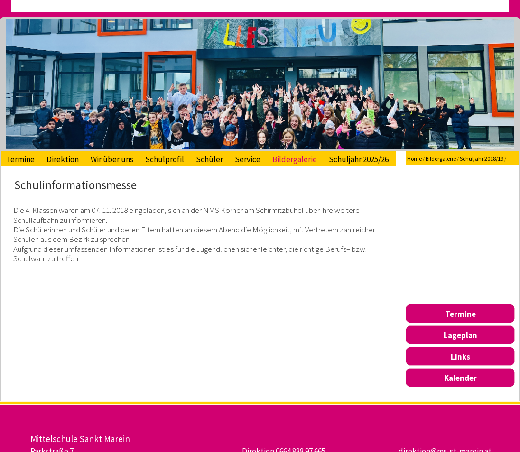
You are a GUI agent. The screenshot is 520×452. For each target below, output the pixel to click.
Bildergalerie (294, 159)
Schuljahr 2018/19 (481, 158)
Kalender (460, 378)
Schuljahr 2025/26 (359, 159)
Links (460, 356)
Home (414, 158)
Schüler (209, 159)
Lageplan (460, 335)
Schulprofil (164, 159)
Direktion (62, 159)
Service (247, 159)
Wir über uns (112, 159)
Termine (20, 159)
